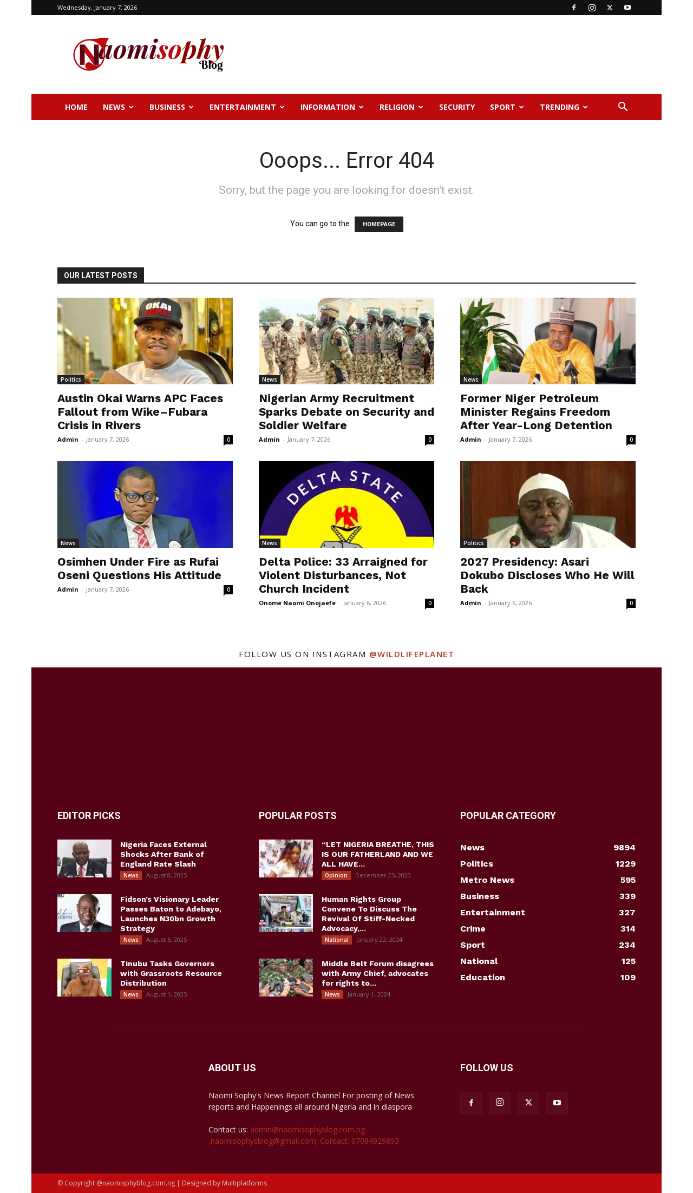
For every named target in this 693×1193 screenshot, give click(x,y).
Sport (507, 107)
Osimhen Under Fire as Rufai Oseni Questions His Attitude (139, 568)
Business (171, 107)
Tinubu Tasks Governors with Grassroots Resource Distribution (171, 973)
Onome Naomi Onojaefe (297, 603)
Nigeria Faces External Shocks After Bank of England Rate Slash (163, 854)
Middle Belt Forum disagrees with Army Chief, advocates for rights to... (378, 973)
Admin (68, 439)
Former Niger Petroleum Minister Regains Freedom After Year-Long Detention (536, 411)
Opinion (336, 875)
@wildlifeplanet (412, 653)
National (337, 939)
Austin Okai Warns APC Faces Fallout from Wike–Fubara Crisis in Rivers (140, 411)
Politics (71, 379)
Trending (564, 107)
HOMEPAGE (379, 224)
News (118, 107)
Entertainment (247, 107)
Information (332, 107)
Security (457, 107)
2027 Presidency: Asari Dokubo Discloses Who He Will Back (547, 575)
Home (76, 107)
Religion (401, 107)
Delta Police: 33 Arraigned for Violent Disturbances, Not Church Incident (343, 575)
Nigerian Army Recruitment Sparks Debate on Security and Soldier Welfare (346, 411)
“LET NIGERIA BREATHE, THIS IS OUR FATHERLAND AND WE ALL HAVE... (378, 854)
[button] (623, 108)
